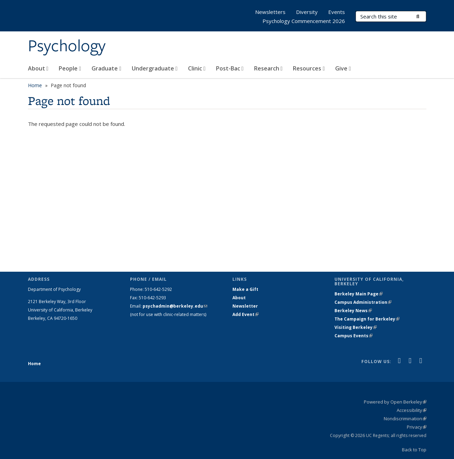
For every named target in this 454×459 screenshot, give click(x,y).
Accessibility (411, 410)
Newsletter (245, 306)
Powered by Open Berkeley (395, 402)
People (70, 68)
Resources (309, 68)
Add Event (245, 314)
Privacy (416, 427)
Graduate (106, 68)
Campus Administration (362, 302)
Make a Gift (245, 289)
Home (35, 85)
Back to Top (414, 449)
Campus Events (353, 336)
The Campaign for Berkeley (366, 319)
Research (268, 68)
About (38, 68)
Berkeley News (353, 311)
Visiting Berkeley (355, 327)
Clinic (197, 68)
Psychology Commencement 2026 (303, 20)
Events (336, 11)
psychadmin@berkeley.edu (175, 306)
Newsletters (270, 11)
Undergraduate (155, 68)
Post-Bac (230, 68)
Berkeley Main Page (358, 294)
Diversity (307, 11)
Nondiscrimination (405, 418)
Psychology (67, 46)
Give (343, 68)
